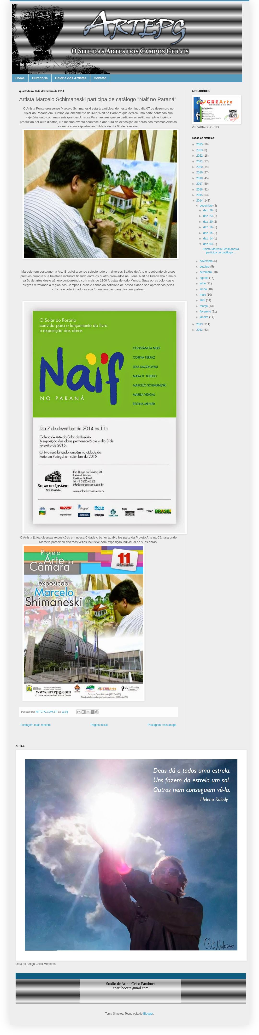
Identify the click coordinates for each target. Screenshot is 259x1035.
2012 (200, 329)
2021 (200, 161)
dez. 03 (208, 244)
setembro (206, 272)
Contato (100, 78)
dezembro (206, 205)
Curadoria (40, 78)
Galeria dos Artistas (71, 78)
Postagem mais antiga (162, 725)
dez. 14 (208, 238)
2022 (200, 155)
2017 (200, 183)
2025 (200, 144)
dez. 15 (208, 233)
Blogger (148, 1013)
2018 (200, 178)
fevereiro (206, 311)
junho (204, 289)
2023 (200, 150)
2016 (200, 189)
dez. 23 (208, 216)
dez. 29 (208, 210)
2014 (200, 200)
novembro (206, 261)
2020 (200, 167)
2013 (200, 324)
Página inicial (99, 725)
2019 (200, 172)
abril (203, 300)
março (204, 306)
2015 (200, 195)
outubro (205, 266)
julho (203, 283)
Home (20, 78)
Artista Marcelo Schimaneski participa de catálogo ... (220, 250)
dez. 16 (208, 227)
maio (203, 294)
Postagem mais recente (35, 725)
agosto (204, 278)
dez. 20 (208, 221)
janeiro (204, 317)
